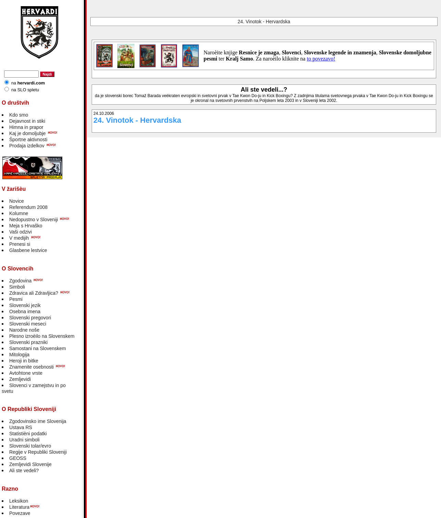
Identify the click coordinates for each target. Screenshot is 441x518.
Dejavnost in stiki (27, 121)
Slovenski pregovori (30, 317)
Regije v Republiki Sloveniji (38, 452)
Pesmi (16, 299)
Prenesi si (19, 244)
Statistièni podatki (28, 433)
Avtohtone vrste (25, 373)
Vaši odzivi (20, 232)
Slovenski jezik (25, 305)
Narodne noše (24, 330)
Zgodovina (20, 280)
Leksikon (18, 501)
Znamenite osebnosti (31, 367)
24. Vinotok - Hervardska (264, 21)
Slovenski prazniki (28, 342)
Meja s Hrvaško (25, 225)
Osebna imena (24, 311)
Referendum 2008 (28, 207)
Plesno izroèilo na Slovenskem (42, 336)
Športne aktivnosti (28, 139)
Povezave (19, 513)
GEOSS (17, 458)
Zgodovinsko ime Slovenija (37, 421)
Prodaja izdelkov (26, 145)
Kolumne (18, 213)
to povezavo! (321, 59)
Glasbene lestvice (28, 250)
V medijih (19, 238)
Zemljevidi (20, 379)
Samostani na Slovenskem (37, 348)
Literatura (19, 507)
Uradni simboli (24, 439)
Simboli (17, 287)
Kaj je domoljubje (27, 133)
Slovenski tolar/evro (30, 446)
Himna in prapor (26, 127)
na (28, 82)
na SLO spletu (25, 89)
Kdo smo (18, 115)
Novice (16, 201)
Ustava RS (20, 427)
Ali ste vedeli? (24, 470)
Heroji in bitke (23, 360)
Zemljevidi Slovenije (30, 464)
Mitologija (19, 354)
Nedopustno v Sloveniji (33, 219)
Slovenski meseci (27, 324)
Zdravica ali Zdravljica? (33, 293)
